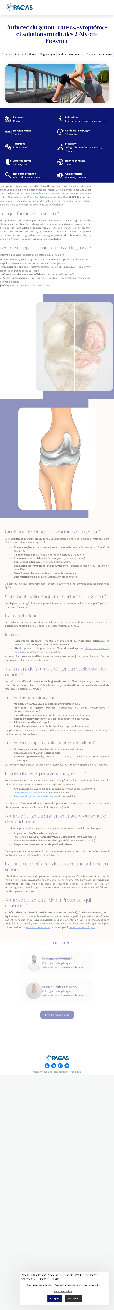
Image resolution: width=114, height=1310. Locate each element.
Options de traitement (70, 54)
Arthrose (7, 54)
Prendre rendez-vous (57, 1004)
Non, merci (73, 1298)
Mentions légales (42, 1071)
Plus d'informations (63, 1291)
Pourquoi (20, 54)
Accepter (54, 1298)
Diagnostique (47, 54)
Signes (32, 54)
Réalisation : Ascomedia (67, 1071)
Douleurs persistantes (99, 54)
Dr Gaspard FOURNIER (57, 948)
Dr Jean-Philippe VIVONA (59, 976)
